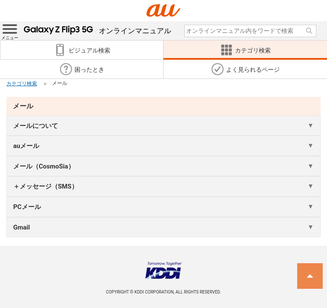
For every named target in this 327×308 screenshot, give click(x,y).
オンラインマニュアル (97, 30)
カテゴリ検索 (21, 84)
